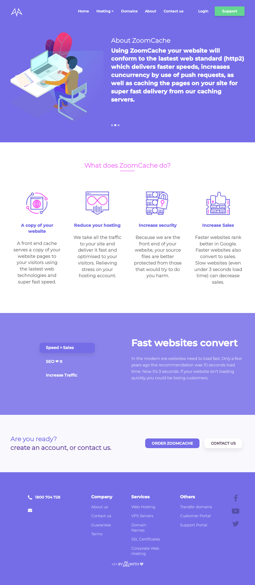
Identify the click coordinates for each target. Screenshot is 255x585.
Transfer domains (196, 507)
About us (99, 507)
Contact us (173, 11)
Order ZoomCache (172, 443)
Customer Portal (195, 515)
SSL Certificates (145, 539)
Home (83, 11)
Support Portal (193, 525)
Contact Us (223, 443)
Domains (129, 11)
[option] (178, 76)
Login (203, 11)
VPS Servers (142, 515)
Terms (96, 534)
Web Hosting (143, 507)
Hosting (105, 11)
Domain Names (138, 528)
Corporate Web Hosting (145, 551)
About (150, 11)
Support (229, 11)
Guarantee (101, 525)
